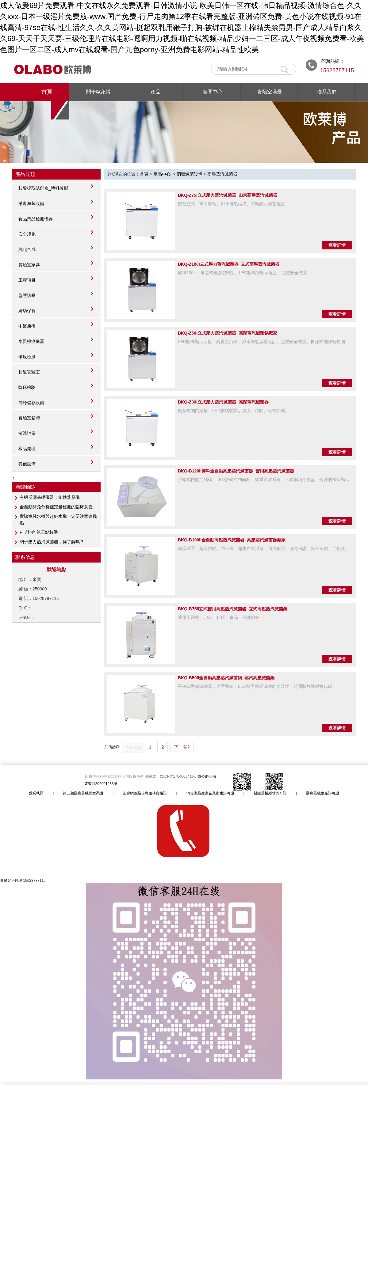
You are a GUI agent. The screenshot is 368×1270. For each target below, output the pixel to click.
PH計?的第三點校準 (39, 532)
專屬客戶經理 (11, 880)
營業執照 (36, 793)
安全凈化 (27, 234)
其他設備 (27, 463)
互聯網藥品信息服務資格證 (145, 793)
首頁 (46, 92)
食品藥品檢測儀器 (35, 218)
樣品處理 (27, 448)
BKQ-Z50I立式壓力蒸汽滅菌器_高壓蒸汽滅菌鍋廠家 (227, 333)
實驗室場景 (269, 91)
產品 (155, 91)
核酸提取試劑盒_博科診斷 (43, 188)
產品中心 (162, 174)
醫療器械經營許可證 (270, 793)
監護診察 (27, 295)
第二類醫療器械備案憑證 (83, 793)
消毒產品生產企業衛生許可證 (210, 793)
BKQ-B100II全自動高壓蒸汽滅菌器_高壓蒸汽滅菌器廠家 (232, 539)
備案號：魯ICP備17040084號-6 (171, 776)
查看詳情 (337, 245)
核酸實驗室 (29, 372)
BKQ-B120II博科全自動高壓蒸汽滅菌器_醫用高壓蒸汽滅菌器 (236, 470)
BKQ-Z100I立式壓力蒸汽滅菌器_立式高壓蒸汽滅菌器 (228, 264)
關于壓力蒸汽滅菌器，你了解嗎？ (52, 541)
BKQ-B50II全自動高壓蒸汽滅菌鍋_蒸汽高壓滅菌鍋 (226, 677)
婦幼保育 (27, 310)
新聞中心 (212, 91)
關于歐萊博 (98, 91)
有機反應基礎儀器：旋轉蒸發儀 (50, 497)
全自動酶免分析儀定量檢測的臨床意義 (56, 506)
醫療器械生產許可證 (322, 793)
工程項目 (27, 280)
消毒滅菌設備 (31, 203)
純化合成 (27, 249)
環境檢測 (27, 356)
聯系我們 (326, 91)
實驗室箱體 (29, 417)
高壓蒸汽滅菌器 (222, 174)
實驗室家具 (29, 264)
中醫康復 (27, 326)
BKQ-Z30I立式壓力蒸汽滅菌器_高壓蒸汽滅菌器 (223, 402)
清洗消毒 (27, 433)
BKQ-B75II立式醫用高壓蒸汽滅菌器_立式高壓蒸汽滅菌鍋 (232, 608)
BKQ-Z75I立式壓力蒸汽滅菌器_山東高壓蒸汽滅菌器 (227, 195)
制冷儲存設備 (31, 402)
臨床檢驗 (27, 387)
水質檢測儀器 (31, 341)
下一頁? (182, 747)
